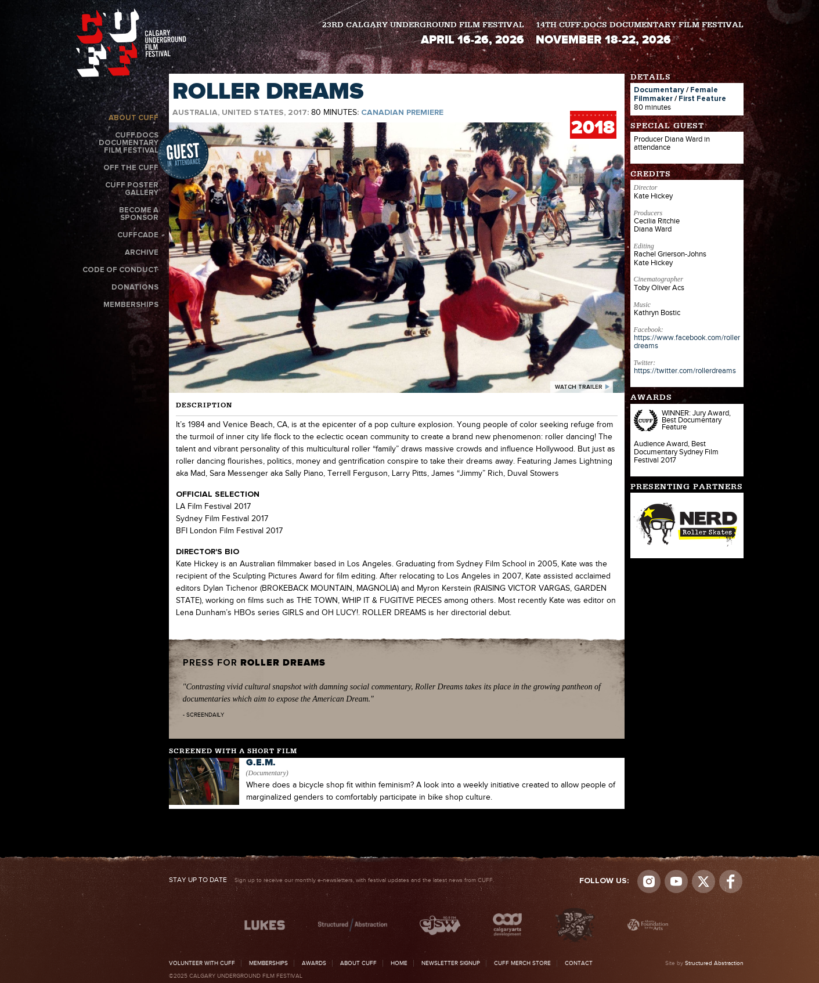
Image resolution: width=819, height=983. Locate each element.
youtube (676, 881)
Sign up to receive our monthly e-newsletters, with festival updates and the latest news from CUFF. (331, 880)
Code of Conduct (120, 270)
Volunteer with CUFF (202, 963)
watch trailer (578, 387)
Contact (579, 963)
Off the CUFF (130, 168)
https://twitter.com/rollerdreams (685, 370)
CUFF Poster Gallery (131, 189)
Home (399, 963)
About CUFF (133, 118)
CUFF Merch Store (522, 963)
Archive (141, 252)
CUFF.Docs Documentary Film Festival (128, 143)
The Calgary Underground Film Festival (131, 42)
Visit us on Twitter (703, 881)
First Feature (702, 99)
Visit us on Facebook (730, 881)
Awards (314, 963)
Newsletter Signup (450, 963)
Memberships (130, 305)
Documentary (659, 90)
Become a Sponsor (138, 214)
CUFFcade (137, 235)
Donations (134, 287)
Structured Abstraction (714, 963)
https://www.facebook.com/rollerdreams (687, 341)
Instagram (649, 881)
